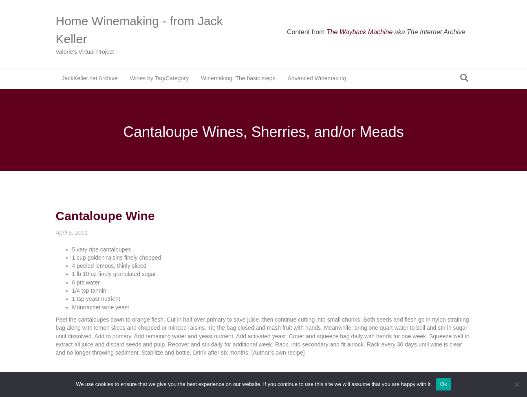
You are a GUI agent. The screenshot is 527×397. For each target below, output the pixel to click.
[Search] (464, 78)
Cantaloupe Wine (105, 216)
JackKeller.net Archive (90, 78)
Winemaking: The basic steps (238, 78)
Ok (443, 384)
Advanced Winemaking (317, 78)
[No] (517, 384)
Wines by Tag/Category (159, 78)
